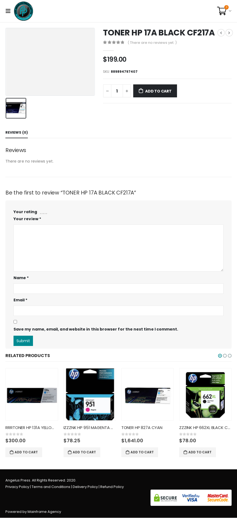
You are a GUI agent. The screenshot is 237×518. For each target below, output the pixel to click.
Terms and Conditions (51, 487)
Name (21, 278)
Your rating (25, 212)
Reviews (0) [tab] (16, 132)
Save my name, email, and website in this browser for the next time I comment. (96, 329)
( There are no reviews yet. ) (152, 42)
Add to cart (158, 91)
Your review (27, 219)
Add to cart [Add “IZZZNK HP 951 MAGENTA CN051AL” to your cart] (84, 452)
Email (21, 300)
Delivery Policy (85, 487)
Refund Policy (112, 487)
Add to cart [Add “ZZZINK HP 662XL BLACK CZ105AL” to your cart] (200, 452)
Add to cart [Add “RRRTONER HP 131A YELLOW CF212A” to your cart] (26, 452)
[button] (220, 355)
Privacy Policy (17, 487)
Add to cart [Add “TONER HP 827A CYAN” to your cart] (142, 452)
